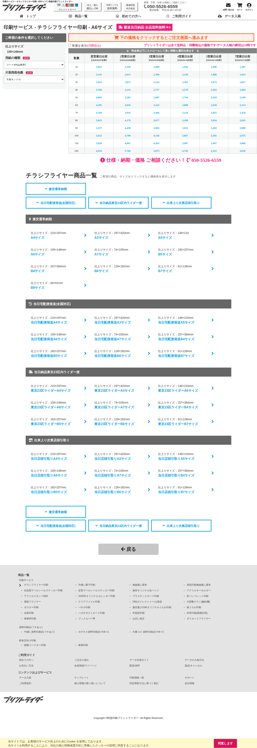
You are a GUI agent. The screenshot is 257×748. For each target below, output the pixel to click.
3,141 (99, 74)
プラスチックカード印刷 (146, 596)
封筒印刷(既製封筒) (197, 613)
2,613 (128, 74)
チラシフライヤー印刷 (36, 584)
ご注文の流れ (81, 660)
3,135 (128, 89)
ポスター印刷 (31, 607)
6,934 (99, 151)
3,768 (99, 89)
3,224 (185, 112)
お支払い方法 (26, 665)
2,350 (128, 67)
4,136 (156, 135)
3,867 (185, 135)
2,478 (242, 112)
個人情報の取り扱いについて (90, 683)
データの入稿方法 (194, 660)
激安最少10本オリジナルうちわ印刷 (152, 607)
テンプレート (81, 677)
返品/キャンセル (193, 665)
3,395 (128, 97)
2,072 (214, 82)
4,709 (99, 112)
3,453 (99, 82)
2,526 (156, 82)
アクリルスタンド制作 (36, 596)
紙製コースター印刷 (35, 645)
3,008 (185, 105)
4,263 (156, 143)
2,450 (214, 97)
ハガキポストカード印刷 (91, 613)
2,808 (242, 128)
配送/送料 (135, 665)
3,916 (128, 112)
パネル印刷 (84, 607)
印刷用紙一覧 (137, 677)
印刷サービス (26, 580)
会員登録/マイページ (85, 665)
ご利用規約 (25, 683)
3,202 (214, 128)
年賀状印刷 (139, 613)
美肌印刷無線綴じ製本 (199, 584)
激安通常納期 (58, 189)
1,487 (242, 67)
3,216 (156, 105)
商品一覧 (23, 575)
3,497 (214, 143)
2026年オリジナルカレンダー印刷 (96, 596)
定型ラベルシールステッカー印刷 (96, 590)
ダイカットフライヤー (199, 618)
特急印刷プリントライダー (123, 717)
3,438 (185, 120)
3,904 (156, 128)
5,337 (99, 128)
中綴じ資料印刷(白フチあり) (39, 631)
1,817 (242, 82)
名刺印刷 (29, 613)
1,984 (242, 89)
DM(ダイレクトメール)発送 (147, 601)
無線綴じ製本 (140, 584)
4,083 (99, 97)
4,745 (185, 151)
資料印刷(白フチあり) (30, 627)
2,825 (99, 67)
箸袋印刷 (83, 645)
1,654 (242, 74)
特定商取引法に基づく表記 (144, 683)
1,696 (214, 67)
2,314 (242, 105)
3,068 (242, 143)
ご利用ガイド (26, 655)
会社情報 (189, 683)
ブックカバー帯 (86, 618)
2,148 (242, 97)
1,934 (185, 67)
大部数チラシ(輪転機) (198, 601)
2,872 (128, 82)
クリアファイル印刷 (89, 601)
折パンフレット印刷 (197, 596)
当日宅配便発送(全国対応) (57, 203)
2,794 (185, 97)
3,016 (214, 120)
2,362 (185, 82)
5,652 (99, 135)
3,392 (214, 135)
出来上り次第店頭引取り (183, 203)
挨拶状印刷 (30, 618)
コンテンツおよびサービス (35, 672)
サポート (189, 677)
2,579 (185, 89)
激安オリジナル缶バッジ (146, 590)
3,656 (128, 105)
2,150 (185, 74)
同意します (225, 743)
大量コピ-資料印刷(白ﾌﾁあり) (148, 631)
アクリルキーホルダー (199, 590)
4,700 (128, 135)
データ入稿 (25, 677)
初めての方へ (26, 660)
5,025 (99, 120)
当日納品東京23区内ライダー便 (120, 203)
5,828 (99, 143)
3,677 (156, 120)
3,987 (185, 143)
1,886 (214, 74)
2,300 (156, 74)
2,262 (214, 89)
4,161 (214, 151)
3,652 (185, 128)
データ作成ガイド (139, 660)
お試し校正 (139, 618)
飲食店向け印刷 (27, 640)
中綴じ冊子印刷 (86, 584)
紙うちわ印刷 (194, 607)
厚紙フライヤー (32, 601)
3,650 (242, 151)
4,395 (99, 105)
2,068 (156, 67)
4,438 (128, 128)
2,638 (214, 105)
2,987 (156, 97)
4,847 (128, 143)
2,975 (242, 135)
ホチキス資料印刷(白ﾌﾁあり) (93, 631)
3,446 (156, 112)
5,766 (128, 151)
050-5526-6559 (162, 6)
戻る (128, 549)
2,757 (156, 89)
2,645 (242, 120)
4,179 (128, 120)
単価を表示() (86, 45)
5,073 (156, 151)
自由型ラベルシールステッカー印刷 (43, 590)
